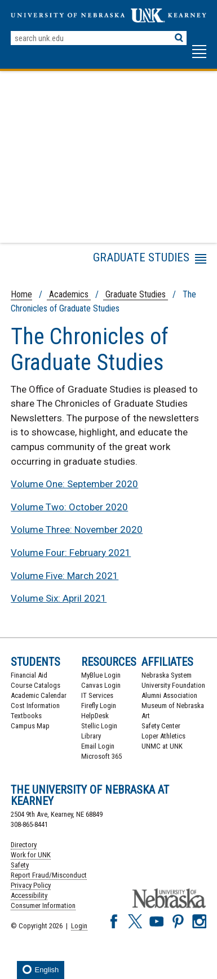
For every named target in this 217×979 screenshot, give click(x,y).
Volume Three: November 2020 (77, 529)
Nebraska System (166, 675)
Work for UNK (31, 855)
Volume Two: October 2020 (69, 507)
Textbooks (26, 715)
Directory (24, 844)
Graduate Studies (135, 294)
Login (79, 926)
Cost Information (35, 705)
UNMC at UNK (162, 746)
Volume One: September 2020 (74, 484)
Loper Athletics (163, 736)
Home (21, 294)
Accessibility (29, 895)
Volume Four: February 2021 (71, 552)
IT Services (97, 695)
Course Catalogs (35, 685)
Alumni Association (169, 695)
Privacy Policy (31, 885)
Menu (104, 260)
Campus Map (30, 726)
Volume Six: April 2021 (59, 598)
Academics (69, 294)
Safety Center (160, 726)
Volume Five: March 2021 (64, 575)
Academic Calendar (39, 695)
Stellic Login (99, 726)
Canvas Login (101, 685)
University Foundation (173, 685)
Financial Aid (29, 675)
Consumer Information (43, 905)
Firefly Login (98, 705)
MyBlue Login (101, 675)
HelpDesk (95, 715)
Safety (20, 865)
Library (91, 736)
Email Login (97, 746)
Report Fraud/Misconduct (49, 875)
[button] (199, 57)
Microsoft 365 (101, 756)
